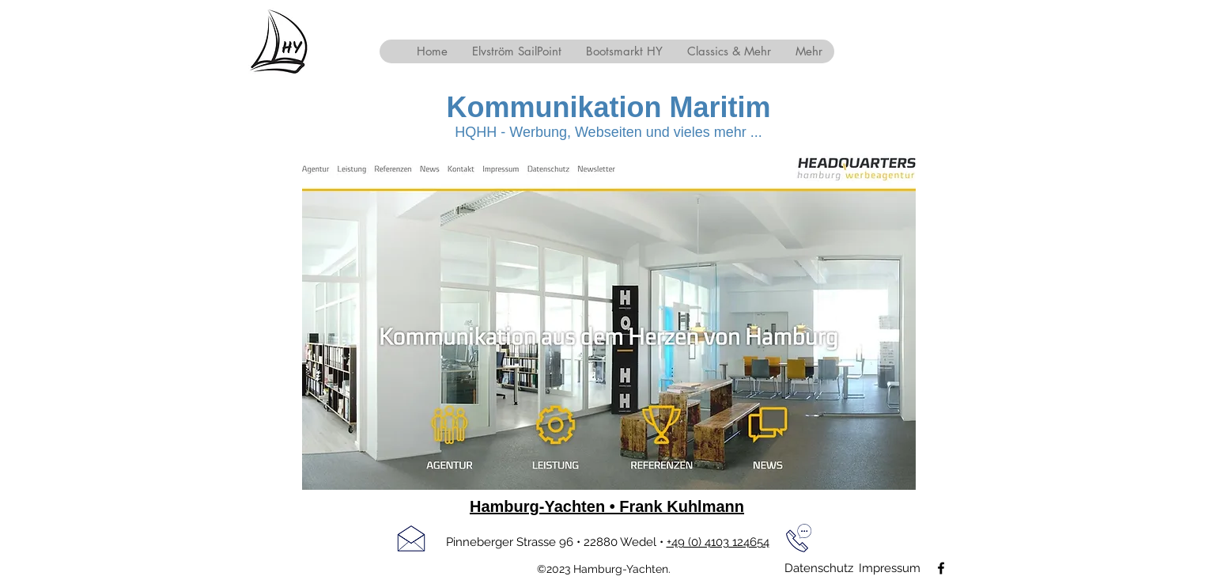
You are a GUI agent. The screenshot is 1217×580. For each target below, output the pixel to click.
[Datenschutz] (819, 568)
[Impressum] (890, 568)
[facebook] (941, 568)
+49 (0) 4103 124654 (718, 542)
